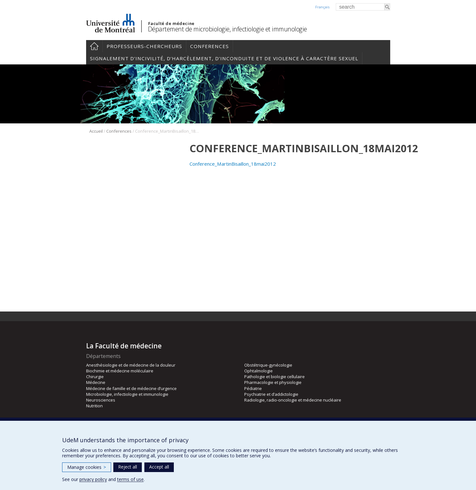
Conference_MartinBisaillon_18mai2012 (233, 164)
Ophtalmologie (258, 371)
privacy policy (93, 479)
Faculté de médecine (171, 23)
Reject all (127, 467)
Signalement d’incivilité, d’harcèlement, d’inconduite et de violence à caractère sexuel (224, 58)
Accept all (159, 467)
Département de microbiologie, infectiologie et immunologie (227, 29)
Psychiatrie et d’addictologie (271, 394)
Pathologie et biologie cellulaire (274, 376)
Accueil (94, 46)
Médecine (95, 382)
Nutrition (94, 406)
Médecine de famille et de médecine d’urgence (131, 388)
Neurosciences (100, 400)
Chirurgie (95, 376)
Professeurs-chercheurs (144, 46)
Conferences (209, 46)
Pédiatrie (253, 388)
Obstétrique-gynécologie (268, 365)
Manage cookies (86, 467)
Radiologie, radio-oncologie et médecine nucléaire (292, 400)
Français (322, 6)
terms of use (130, 479)
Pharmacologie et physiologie (273, 382)
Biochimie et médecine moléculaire (119, 371)
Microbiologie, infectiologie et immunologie (127, 394)
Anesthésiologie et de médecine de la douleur (130, 365)
